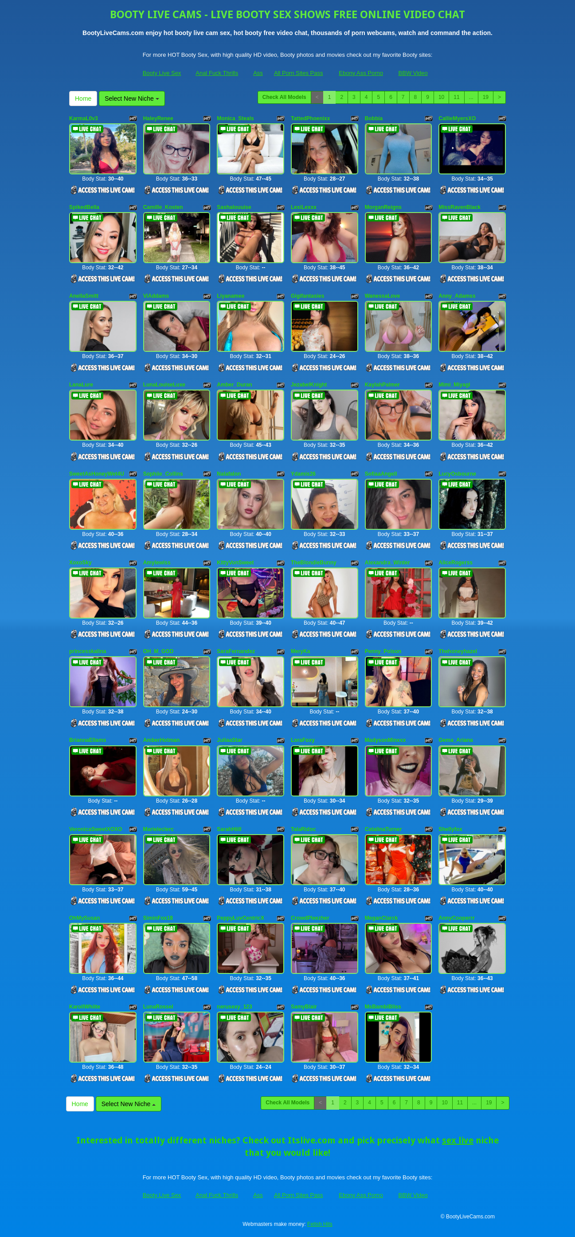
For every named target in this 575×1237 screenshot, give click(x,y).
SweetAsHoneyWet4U (96, 474)
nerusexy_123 (234, 1007)
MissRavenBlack (459, 207)
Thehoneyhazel (457, 651)
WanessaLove (382, 296)
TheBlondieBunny (313, 562)
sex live (457, 1140)
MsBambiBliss (383, 1007)
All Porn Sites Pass (298, 73)
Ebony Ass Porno (361, 73)
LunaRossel (158, 1007)
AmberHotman (161, 740)
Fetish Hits (319, 1224)
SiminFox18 (158, 918)
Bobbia (374, 118)
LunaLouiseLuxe (164, 385)
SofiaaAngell (381, 474)
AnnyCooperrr (456, 918)
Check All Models (284, 97)
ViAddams (156, 296)
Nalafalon (229, 474)
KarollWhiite (84, 1007)
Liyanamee (230, 296)
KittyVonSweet (235, 562)
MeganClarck (381, 918)
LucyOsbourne (457, 474)
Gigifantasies (307, 296)
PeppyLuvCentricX (240, 918)
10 (441, 97)
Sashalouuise (234, 207)
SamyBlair (304, 1007)
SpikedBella (84, 207)
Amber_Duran (234, 385)
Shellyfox (450, 829)
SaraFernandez (236, 651)
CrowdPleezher (310, 918)
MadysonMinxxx (385, 740)
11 (456, 97)
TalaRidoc (303, 829)
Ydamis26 (303, 474)
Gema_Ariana (455, 740)
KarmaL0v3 (83, 118)
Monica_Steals (235, 118)
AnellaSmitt (83, 296)
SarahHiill (229, 829)
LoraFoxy (303, 740)
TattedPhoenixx (310, 118)
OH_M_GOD (158, 651)
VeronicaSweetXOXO (95, 829)
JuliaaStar (229, 740)
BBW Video (413, 73)
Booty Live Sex (162, 73)
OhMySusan (84, 918)
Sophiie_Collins (163, 474)
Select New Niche (132, 98)
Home (83, 98)
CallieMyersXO (457, 118)
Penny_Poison (383, 651)
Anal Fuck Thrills (217, 73)
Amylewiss (157, 562)
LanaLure (81, 385)
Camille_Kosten (163, 207)
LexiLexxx (304, 207)
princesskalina (87, 651)
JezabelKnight (309, 385)
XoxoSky (80, 562)
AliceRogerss (455, 562)
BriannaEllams (87, 740)
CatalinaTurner (383, 829)
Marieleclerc (158, 829)
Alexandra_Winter (387, 562)
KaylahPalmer (382, 385)
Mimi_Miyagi (454, 385)
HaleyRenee (158, 118)
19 (486, 97)
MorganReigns (383, 207)
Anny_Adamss (456, 296)
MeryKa (300, 651)
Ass (258, 73)
